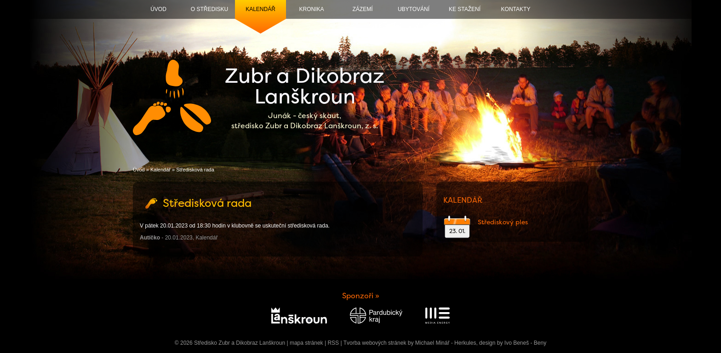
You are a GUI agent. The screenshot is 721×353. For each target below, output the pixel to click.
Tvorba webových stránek (374, 343)
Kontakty (516, 9)
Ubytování (413, 9)
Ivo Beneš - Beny (525, 343)
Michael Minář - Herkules (445, 343)
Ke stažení (465, 9)
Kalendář (260, 9)
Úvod (158, 9)
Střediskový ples (503, 222)
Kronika (311, 9)
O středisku (209, 9)
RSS (333, 343)
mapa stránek (306, 343)
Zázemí (363, 9)
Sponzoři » (360, 296)
